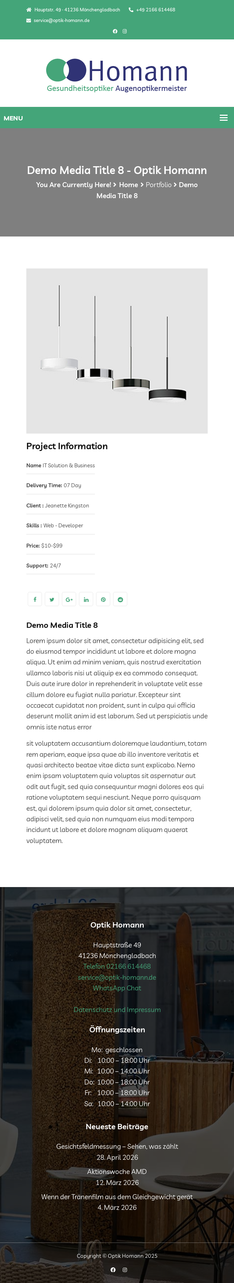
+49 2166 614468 (152, 9)
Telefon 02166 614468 (117, 966)
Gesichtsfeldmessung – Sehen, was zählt (117, 1146)
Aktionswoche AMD (117, 1171)
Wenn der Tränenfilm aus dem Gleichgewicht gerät (117, 1196)
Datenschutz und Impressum (117, 1009)
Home (128, 184)
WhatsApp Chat (117, 988)
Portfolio (159, 184)
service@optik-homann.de (58, 20)
